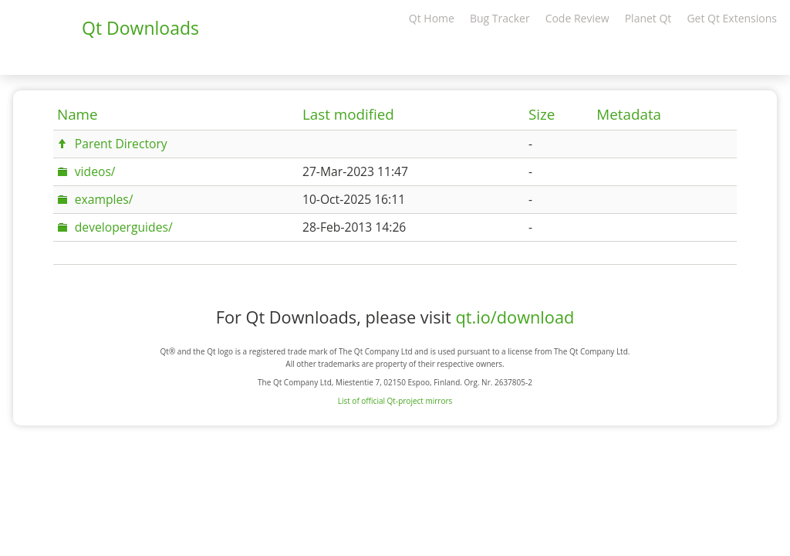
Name (77, 114)
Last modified (348, 114)
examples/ (104, 199)
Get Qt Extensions (732, 18)
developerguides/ (124, 227)
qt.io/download (514, 317)
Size (541, 114)
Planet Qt (648, 18)
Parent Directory (121, 143)
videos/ (95, 171)
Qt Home (431, 18)
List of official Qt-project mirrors (395, 400)
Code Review (577, 18)
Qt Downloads (140, 27)
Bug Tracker (500, 18)
